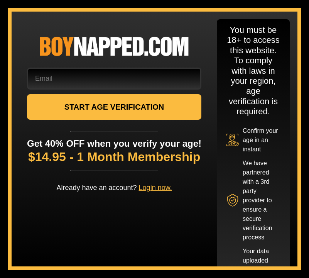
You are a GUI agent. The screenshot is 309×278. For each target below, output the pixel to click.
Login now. (155, 188)
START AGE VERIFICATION (114, 107)
